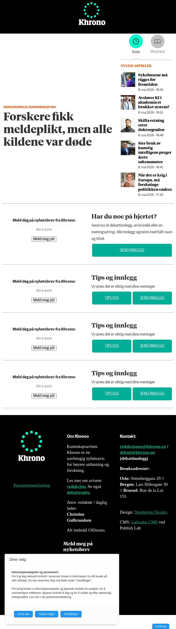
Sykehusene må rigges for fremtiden (153, 79)
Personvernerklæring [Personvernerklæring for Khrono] (32, 485)
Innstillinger (161, 626)
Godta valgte (46, 614)
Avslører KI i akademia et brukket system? (153, 102)
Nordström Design (151, 512)
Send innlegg (132, 250)
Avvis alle (23, 614)
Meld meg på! (44, 239)
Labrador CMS (144, 522)
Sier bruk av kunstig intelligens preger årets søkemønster (154, 152)
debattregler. (79, 492)
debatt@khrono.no (137, 452)
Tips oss (112, 298)
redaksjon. (77, 486)
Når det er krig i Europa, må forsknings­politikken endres (155, 182)
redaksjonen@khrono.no (143, 446)
